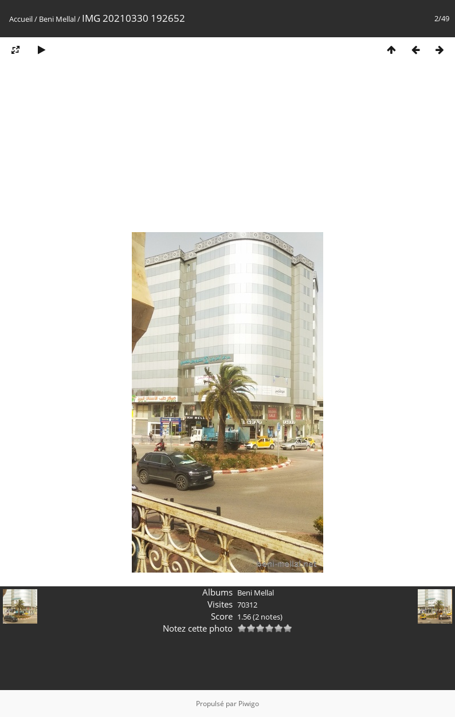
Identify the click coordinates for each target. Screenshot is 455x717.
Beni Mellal (57, 19)
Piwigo (248, 703)
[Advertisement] (227, 150)
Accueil (21, 19)
